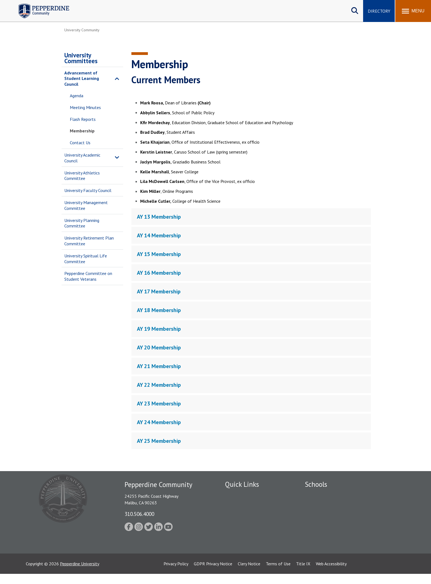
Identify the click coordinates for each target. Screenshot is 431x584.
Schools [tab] (316, 484)
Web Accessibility (331, 574)
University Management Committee (86, 205)
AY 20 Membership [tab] (159, 347)
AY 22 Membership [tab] (159, 384)
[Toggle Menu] (413, 11)
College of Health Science (329, 542)
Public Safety (237, 504)
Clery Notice (249, 574)
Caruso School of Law (325, 504)
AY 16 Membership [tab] (159, 272)
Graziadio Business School (329, 513)
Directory (379, 11)
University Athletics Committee (82, 175)
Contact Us (80, 142)
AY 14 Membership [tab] (159, 235)
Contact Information (244, 542)
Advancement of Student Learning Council (81, 78)
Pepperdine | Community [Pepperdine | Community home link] (39, 5)
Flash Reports (83, 119)
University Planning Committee (81, 223)
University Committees (81, 58)
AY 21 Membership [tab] (159, 366)
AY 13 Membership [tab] (159, 216)
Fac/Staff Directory (243, 494)
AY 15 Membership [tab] (159, 254)
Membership (82, 131)
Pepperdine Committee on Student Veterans (88, 276)
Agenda (76, 95)
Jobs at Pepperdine (242, 523)
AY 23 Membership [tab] (159, 403)
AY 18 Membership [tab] (159, 310)
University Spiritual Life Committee (85, 258)
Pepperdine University (79, 574)
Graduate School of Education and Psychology (347, 523)
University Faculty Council (87, 190)
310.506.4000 (139, 513)
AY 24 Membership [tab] (159, 422)
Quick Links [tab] (242, 484)
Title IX (303, 574)
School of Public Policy (326, 533)
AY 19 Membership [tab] (159, 328)
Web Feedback (238, 552)
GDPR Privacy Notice (213, 574)
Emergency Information (247, 513)
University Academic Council (82, 157)
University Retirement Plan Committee (89, 240)
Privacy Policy (176, 574)
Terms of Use (278, 574)
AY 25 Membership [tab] (159, 440)
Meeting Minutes (85, 107)
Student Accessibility (244, 533)
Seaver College (318, 494)
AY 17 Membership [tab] (159, 291)
